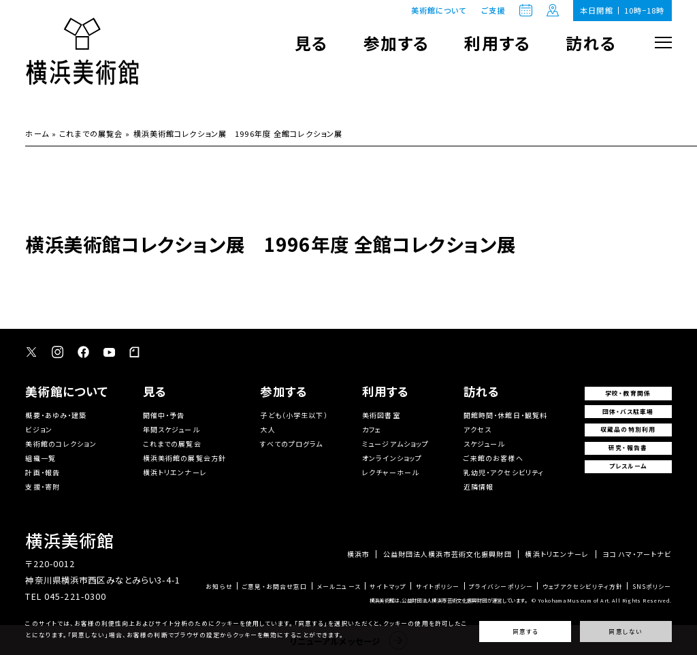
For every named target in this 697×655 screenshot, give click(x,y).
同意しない (625, 632)
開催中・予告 (164, 415)
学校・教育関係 (628, 393)
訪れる (590, 42)
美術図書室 (381, 415)
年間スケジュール (171, 429)
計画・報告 (42, 472)
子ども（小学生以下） (293, 415)
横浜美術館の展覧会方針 (184, 458)
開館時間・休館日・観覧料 (506, 415)
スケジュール (484, 443)
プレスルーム (628, 466)
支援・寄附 (42, 486)
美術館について (439, 10)
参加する (396, 42)
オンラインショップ (392, 458)
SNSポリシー (652, 587)
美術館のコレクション (60, 443)
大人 (267, 429)
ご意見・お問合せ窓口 (274, 587)
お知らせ (219, 587)
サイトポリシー (438, 587)
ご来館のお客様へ (493, 458)
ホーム (36, 133)
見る (311, 42)
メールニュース (339, 587)
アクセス (478, 429)
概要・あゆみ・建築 (55, 415)
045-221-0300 (75, 596)
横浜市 (358, 554)
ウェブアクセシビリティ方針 (582, 587)
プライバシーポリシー (501, 587)
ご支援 (493, 10)
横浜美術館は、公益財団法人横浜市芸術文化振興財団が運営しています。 (448, 600)
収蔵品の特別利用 (627, 429)
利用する (497, 42)
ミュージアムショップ (395, 443)
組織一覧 (40, 458)
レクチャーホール (390, 472)
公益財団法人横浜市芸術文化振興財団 (447, 554)
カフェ (371, 429)
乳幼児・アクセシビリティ (504, 472)
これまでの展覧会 (91, 133)
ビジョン (38, 429)
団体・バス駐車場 (628, 411)
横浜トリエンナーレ (175, 472)
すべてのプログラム (291, 443)
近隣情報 (479, 486)
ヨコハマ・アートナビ (636, 554)
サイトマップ (388, 587)
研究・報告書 (628, 447)
